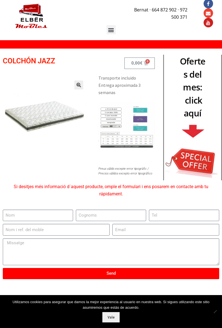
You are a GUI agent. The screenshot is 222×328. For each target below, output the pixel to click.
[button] (74, 89)
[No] (215, 311)
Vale (111, 317)
